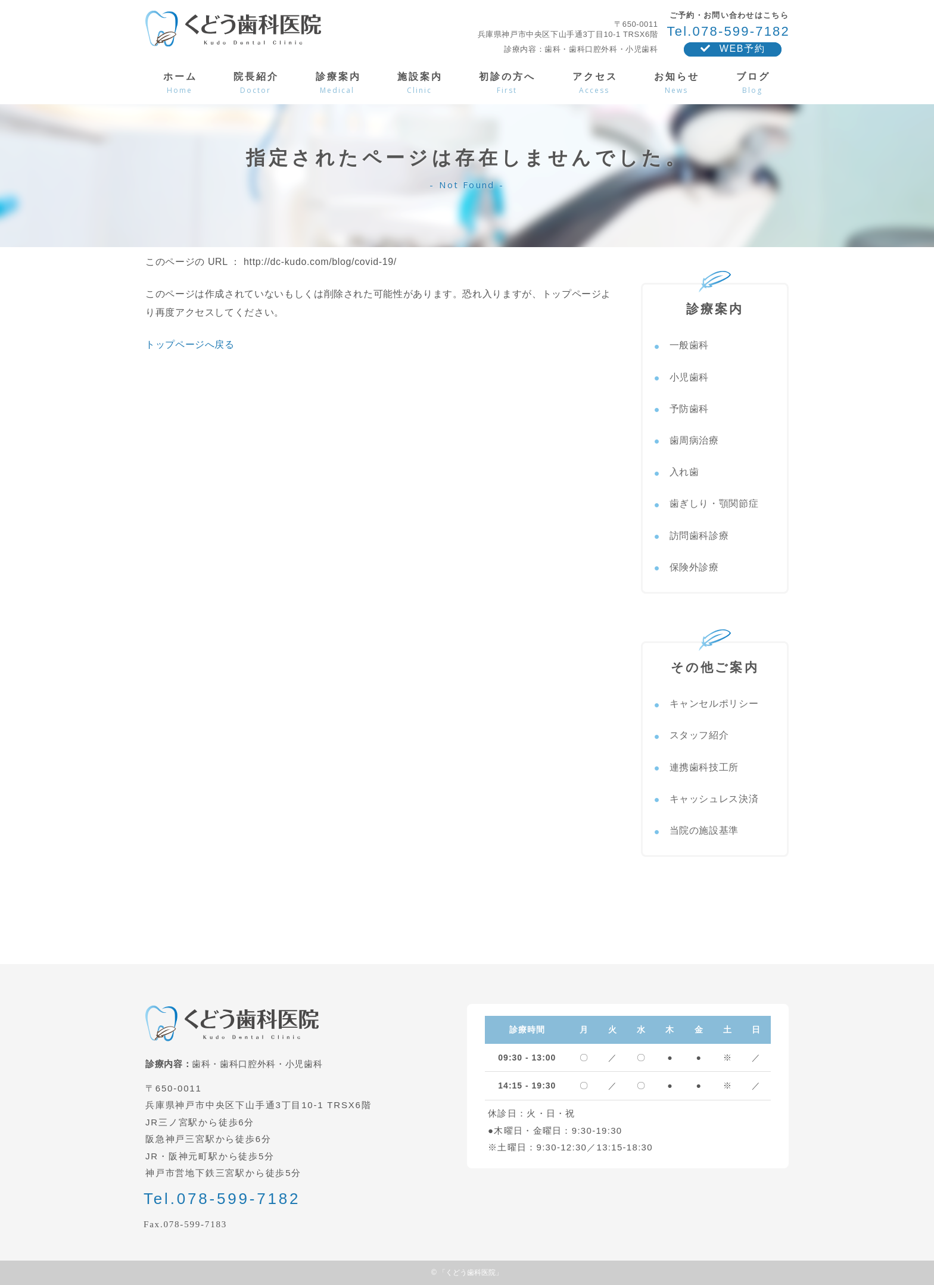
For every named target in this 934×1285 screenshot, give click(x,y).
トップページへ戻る (190, 344)
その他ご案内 (715, 658)
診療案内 (715, 300)
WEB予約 (732, 48)
